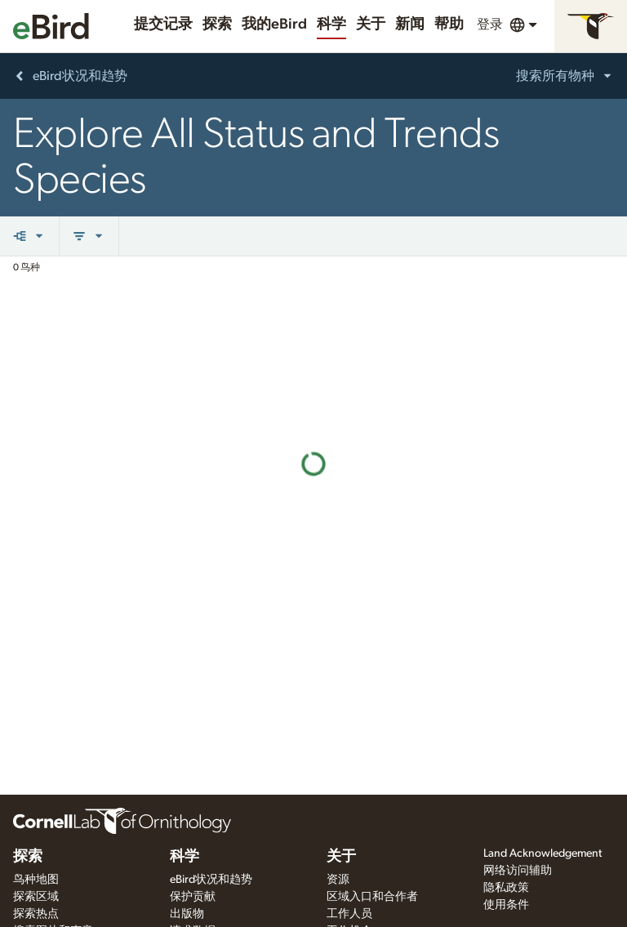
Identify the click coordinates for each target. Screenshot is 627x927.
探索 (217, 24)
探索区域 (36, 896)
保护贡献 (193, 896)
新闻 (410, 24)
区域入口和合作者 (372, 896)
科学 (331, 24)
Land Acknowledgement (542, 853)
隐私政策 (506, 888)
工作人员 (349, 914)
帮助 (449, 24)
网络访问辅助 (517, 870)
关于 (370, 24)
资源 (338, 879)
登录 (490, 24)
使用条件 (506, 905)
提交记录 (163, 24)
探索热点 (36, 914)
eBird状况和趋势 (211, 879)
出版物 (187, 914)
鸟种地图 (36, 879)
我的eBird (274, 24)
